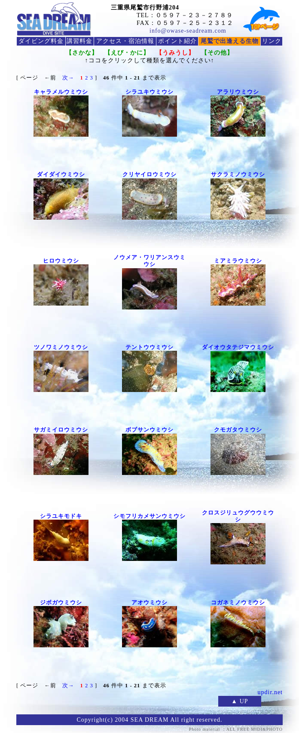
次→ (68, 78)
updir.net (270, 692)
